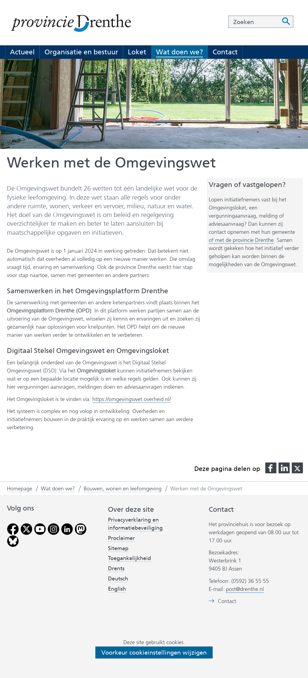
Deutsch (118, 578)
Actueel (22, 52)
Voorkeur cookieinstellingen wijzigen (154, 652)
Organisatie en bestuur (81, 52)
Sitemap (118, 548)
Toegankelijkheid (129, 558)
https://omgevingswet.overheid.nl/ (131, 399)
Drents (116, 568)
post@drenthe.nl (245, 589)
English (117, 589)
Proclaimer (121, 538)
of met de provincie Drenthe (241, 240)
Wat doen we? (179, 52)
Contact (225, 52)
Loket (137, 52)
